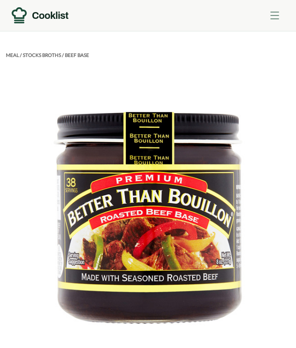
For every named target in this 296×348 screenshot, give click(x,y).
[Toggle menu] (274, 15)
